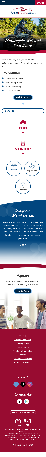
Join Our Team (23, 294)
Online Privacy (23, 351)
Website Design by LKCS (23, 451)
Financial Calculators (23, 362)
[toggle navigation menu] (3, 2)
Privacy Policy (23, 347)
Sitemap (22, 340)
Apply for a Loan (23, 97)
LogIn (40, 2)
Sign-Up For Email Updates (23, 417)
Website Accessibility (23, 343)
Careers (23, 359)
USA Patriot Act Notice (22, 355)
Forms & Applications (23, 366)
